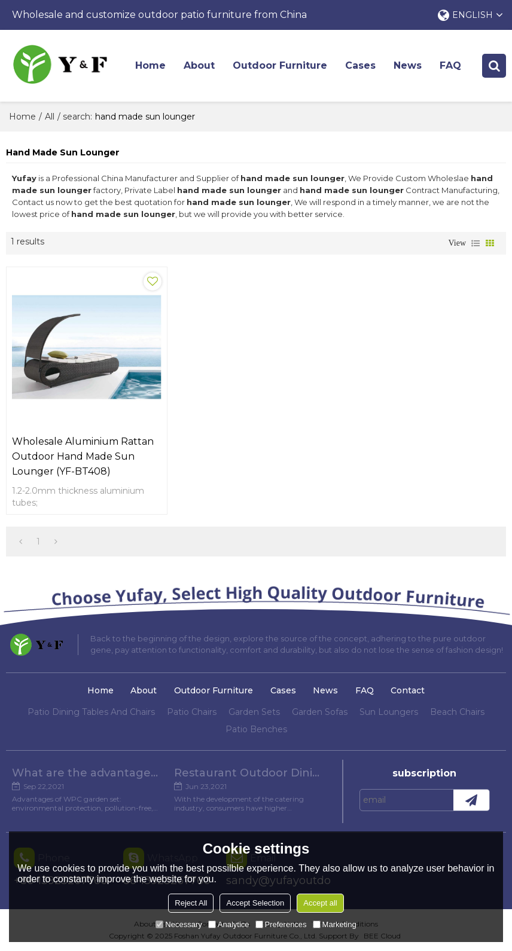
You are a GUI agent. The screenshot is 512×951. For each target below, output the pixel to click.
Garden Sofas (320, 712)
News (408, 65)
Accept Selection (255, 902)
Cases (360, 65)
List (475, 243)
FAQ (450, 65)
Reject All (191, 902)
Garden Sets (254, 712)
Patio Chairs (192, 712)
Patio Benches (256, 729)
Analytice (228, 924)
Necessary (179, 924)
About (199, 65)
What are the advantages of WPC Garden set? (87, 772)
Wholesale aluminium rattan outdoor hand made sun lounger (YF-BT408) (83, 456)
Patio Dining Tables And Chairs (91, 712)
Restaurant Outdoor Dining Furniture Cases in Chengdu (249, 772)
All (49, 116)
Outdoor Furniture (280, 65)
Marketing (334, 924)
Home (150, 65)
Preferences (281, 924)
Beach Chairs (457, 712)
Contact (408, 690)
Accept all (320, 902)
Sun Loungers (388, 712)
